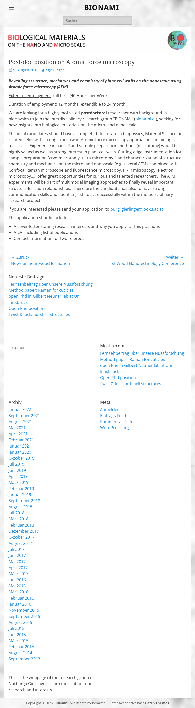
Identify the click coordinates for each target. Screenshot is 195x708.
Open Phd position (26, 308)
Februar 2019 (21, 488)
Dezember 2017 (24, 531)
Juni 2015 (17, 634)
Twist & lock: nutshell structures (39, 314)
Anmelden (110, 409)
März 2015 (18, 640)
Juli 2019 (16, 464)
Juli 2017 (16, 549)
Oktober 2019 (22, 458)
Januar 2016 (20, 604)
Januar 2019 (20, 494)
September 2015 (24, 616)
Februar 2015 (21, 646)
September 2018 (24, 501)
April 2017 (18, 567)
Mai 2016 (17, 586)
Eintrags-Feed (113, 415)
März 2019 (18, 482)
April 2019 (18, 476)
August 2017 (20, 543)
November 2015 (24, 610)
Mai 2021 (17, 428)
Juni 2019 (17, 470)
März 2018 (18, 519)
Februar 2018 (21, 525)
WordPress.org (114, 428)
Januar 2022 (20, 409)
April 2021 (18, 434)
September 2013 (24, 659)
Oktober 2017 (22, 537)
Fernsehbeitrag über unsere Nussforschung (51, 284)
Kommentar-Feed (117, 421)
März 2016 (18, 592)
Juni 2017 (17, 555)
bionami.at (145, 119)
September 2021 (24, 415)
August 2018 (20, 507)
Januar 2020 (20, 452)
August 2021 (20, 421)
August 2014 (20, 653)
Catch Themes (157, 703)
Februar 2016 (21, 598)
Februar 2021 (21, 440)
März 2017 (18, 573)
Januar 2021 (20, 446)
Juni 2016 (17, 580)
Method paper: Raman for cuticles (41, 290)
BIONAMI (101, 7)
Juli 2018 (16, 513)
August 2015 (20, 622)
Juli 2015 (16, 628)
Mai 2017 (17, 561)
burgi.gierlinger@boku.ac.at (136, 209)
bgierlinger (54, 70)
